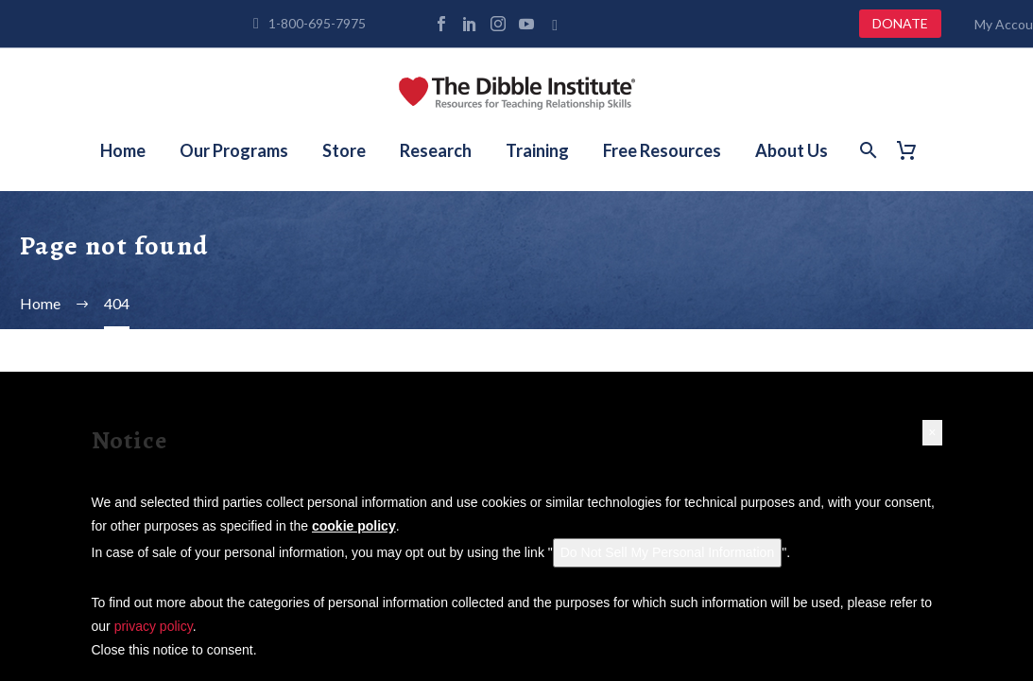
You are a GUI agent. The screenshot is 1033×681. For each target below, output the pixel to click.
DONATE (900, 23)
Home (123, 150)
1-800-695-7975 (317, 23)
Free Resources (662, 150)
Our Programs (234, 150)
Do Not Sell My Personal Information (667, 552)
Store (344, 150)
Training (537, 150)
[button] (931, 432)
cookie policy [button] (354, 525)
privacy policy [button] (153, 626)
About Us (791, 150)
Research (436, 150)
